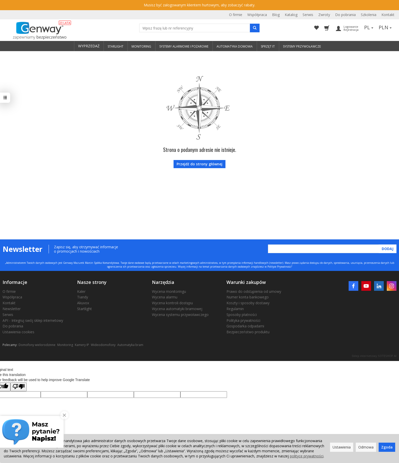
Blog (276, 14)
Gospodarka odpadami (245, 326)
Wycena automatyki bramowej (177, 308)
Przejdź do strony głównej (199, 164)
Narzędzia (163, 282)
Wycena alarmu (164, 297)
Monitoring (65, 345)
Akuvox (83, 302)
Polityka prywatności (243, 320)
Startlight (84, 308)
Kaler (81, 291)
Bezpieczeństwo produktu (247, 331)
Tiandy (82, 297)
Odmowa (366, 447)
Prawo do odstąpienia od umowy (253, 291)
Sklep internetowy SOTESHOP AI (374, 356)
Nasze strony (92, 282)
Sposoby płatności (241, 314)
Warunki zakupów (246, 282)
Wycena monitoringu (169, 291)
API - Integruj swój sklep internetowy (33, 320)
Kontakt (387, 14)
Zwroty (324, 14)
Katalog (291, 14)
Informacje (15, 282)
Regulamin (235, 308)
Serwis (308, 14)
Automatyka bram (130, 345)
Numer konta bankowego (247, 297)
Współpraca (257, 14)
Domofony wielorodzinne (37, 345)
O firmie (235, 14)
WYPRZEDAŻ (88, 46)
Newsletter (12, 308)
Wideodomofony (103, 345)
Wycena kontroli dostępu (172, 302)
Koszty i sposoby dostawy (247, 302)
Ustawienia (342, 447)
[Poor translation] (18, 386)
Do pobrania (345, 14)
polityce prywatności (306, 456)
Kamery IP (82, 345)
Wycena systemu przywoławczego (180, 314)
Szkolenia (368, 14)
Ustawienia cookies (18, 331)
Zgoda (387, 447)
